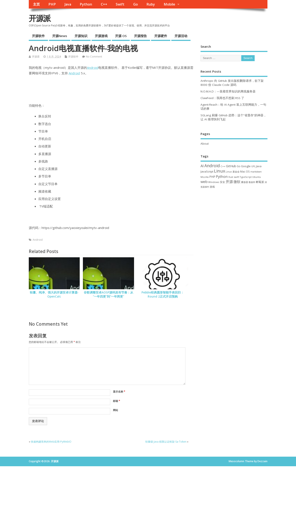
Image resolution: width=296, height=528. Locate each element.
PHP (52, 4)
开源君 (36, 56)
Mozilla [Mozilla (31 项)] (205, 177)
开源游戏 (101, 36)
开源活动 (181, 36)
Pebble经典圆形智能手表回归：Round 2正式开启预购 (163, 294)
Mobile (169, 4)
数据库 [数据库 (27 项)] (252, 182)
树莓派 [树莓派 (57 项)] (260, 182)
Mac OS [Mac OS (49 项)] (245, 171)
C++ (104, 4)
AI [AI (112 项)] (202, 165)
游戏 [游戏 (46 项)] (212, 186)
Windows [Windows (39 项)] (213, 182)
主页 (36, 4)
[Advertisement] (234, 223)
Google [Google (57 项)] (246, 166)
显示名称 (119, 391)
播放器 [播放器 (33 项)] (244, 182)
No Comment (94, 56)
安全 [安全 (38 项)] (222, 182)
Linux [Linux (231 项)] (219, 171)
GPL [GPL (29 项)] (253, 166)
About (205, 143)
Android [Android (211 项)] (212, 165)
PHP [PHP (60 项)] (212, 177)
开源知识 (81, 36)
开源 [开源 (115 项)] (229, 181)
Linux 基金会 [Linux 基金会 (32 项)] (233, 171)
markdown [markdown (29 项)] (256, 171)
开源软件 (38, 36)
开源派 (40, 18)
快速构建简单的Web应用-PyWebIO (51, 441)
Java (68, 4)
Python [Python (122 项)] (222, 176)
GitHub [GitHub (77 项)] (231, 166)
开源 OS (121, 36)
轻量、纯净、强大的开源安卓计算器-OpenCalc (54, 294)
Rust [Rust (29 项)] (230, 177)
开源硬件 (160, 36)
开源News (59, 36)
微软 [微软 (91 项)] (237, 181)
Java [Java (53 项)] (258, 166)
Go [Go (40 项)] (238, 166)
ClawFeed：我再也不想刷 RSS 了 (222, 98)
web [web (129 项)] (204, 181)
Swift (120, 4)
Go (135, 4)
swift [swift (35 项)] (236, 176)
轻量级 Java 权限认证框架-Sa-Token (165, 441)
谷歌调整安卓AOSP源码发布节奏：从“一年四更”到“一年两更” (108, 294)
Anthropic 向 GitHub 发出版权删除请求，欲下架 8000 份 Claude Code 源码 (232, 83)
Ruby (150, 4)
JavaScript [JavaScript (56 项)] (207, 171)
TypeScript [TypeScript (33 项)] (246, 176)
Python (86, 4)
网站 (115, 410)
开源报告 (140, 36)
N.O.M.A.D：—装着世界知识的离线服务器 (228, 91)
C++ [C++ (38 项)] (223, 166)
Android (92, 67)
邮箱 (116, 401)
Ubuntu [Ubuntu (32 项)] (256, 176)
